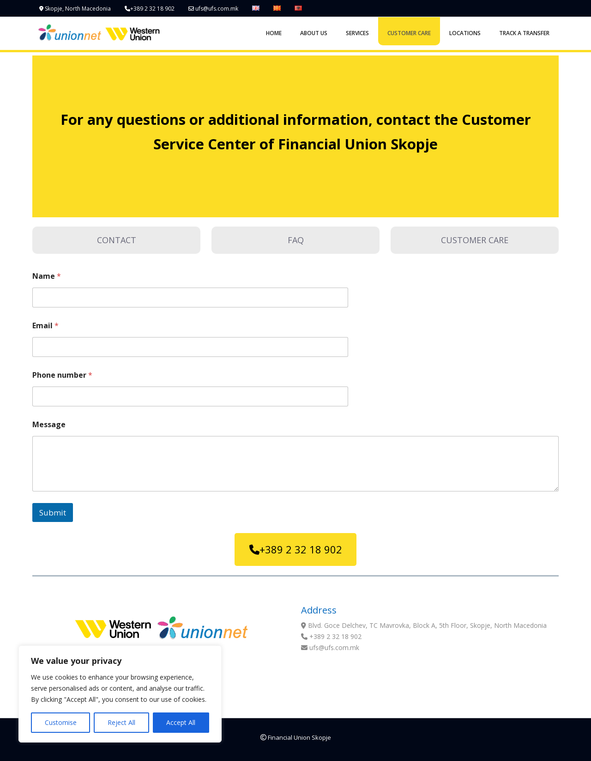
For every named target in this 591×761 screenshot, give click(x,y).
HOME (274, 33)
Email (45, 325)
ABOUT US (313, 33)
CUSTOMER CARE (409, 33)
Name (46, 276)
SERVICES (357, 33)
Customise (61, 722)
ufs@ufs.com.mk (213, 8)
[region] (120, 694)
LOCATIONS (465, 33)
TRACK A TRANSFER (524, 33)
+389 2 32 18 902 (150, 8)
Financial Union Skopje (295, 737)
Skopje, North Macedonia (75, 8)
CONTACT (116, 239)
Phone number (62, 375)
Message (49, 424)
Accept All (180, 722)
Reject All (121, 722)
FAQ (296, 239)
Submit (52, 512)
